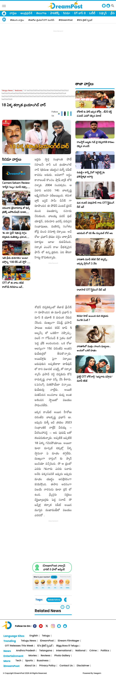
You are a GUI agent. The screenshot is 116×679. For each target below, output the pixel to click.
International (63, 651)
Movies (32, 656)
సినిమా (66, 13)
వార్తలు (13, 13)
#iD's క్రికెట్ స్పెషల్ (84, 20)
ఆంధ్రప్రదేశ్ (26, 13)
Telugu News (7, 90)
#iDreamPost (66, 20)
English (34, 636)
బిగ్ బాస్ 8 (79, 13)
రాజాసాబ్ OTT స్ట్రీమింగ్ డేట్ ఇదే (91, 289)
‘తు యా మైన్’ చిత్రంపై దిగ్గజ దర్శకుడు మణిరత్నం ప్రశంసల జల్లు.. (15, 235)
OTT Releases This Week (19, 646)
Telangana (45, 651)
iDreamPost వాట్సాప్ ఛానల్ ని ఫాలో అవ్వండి (54, 567)
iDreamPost (47, 641)
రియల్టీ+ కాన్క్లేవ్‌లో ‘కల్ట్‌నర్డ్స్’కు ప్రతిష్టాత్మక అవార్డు (91, 174)
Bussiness (43, 661)
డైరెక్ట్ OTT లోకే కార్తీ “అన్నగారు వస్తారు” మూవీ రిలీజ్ (94, 378)
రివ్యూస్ (103, 13)
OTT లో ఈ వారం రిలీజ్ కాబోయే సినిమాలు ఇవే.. (13, 285)
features (18, 90)
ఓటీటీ (92, 13)
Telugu (46, 636)
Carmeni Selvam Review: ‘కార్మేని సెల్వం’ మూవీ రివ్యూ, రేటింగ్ (16, 185)
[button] (68, 607)
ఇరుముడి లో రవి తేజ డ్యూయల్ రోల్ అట (95, 233)
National (80, 651)
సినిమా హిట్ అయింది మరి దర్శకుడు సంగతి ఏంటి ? (92, 317)
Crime (93, 651)
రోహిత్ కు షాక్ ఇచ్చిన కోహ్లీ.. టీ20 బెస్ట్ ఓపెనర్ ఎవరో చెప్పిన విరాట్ (94, 113)
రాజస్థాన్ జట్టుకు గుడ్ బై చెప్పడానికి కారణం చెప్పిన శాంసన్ (95, 144)
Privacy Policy (47, 666)
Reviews (45, 656)
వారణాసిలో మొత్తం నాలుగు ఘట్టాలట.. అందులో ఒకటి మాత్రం (94, 348)
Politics (105, 651)
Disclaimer (83, 666)
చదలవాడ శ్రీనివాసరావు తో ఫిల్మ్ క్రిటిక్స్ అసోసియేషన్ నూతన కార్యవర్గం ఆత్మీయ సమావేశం (16, 210)
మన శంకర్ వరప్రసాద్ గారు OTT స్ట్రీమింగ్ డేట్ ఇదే (95, 204)
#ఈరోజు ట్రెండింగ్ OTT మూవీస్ (41, 20)
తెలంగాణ (41, 13)
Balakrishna (54, 599)
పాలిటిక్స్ (54, 13)
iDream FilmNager (68, 641)
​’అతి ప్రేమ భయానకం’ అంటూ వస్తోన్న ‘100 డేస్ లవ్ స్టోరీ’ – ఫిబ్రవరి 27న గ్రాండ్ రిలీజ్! (15, 260)
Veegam (97, 673)
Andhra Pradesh (25, 651)
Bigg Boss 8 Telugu (67, 646)
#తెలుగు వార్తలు (17, 20)
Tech (18, 661)
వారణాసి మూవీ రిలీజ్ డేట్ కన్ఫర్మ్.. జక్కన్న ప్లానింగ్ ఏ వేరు (92, 261)
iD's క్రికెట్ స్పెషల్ (44, 646)
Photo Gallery (62, 656)
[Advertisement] (58, 53)
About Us (30, 666)
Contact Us (66, 666)
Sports (29, 661)
